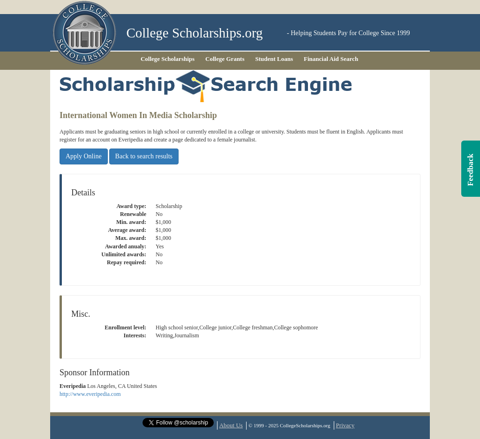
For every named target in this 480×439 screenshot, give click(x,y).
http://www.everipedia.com (90, 394)
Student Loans (274, 58)
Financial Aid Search (331, 58)
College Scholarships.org (195, 33)
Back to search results (143, 156)
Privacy (345, 425)
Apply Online (84, 156)
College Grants (224, 58)
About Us (231, 425)
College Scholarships (168, 58)
